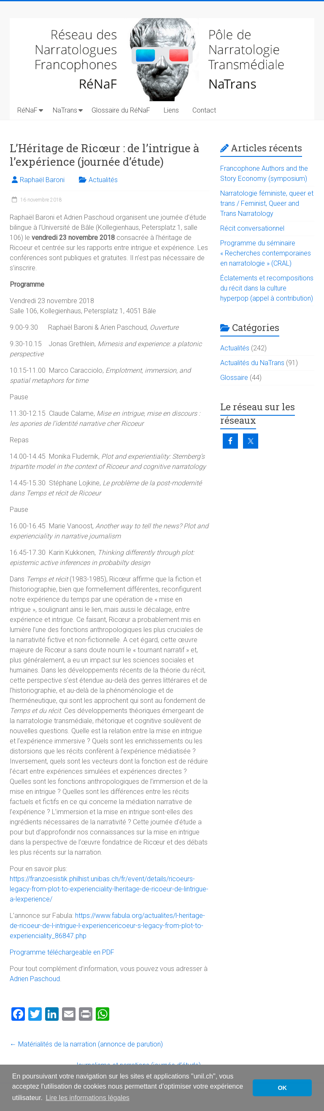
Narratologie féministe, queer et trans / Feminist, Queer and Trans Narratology (266, 203)
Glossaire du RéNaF (121, 110)
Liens (171, 110)
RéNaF (27, 110)
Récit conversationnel (252, 228)
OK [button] (282, 1087)
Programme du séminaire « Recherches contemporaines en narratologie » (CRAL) (265, 253)
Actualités (103, 180)
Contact (204, 110)
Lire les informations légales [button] (87, 1097)
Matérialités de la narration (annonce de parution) (86, 1044)
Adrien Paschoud (35, 979)
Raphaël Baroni (42, 180)
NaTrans (65, 110)
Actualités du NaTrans (252, 363)
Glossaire (234, 378)
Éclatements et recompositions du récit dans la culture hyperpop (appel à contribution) (266, 288)
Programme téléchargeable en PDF (62, 952)
